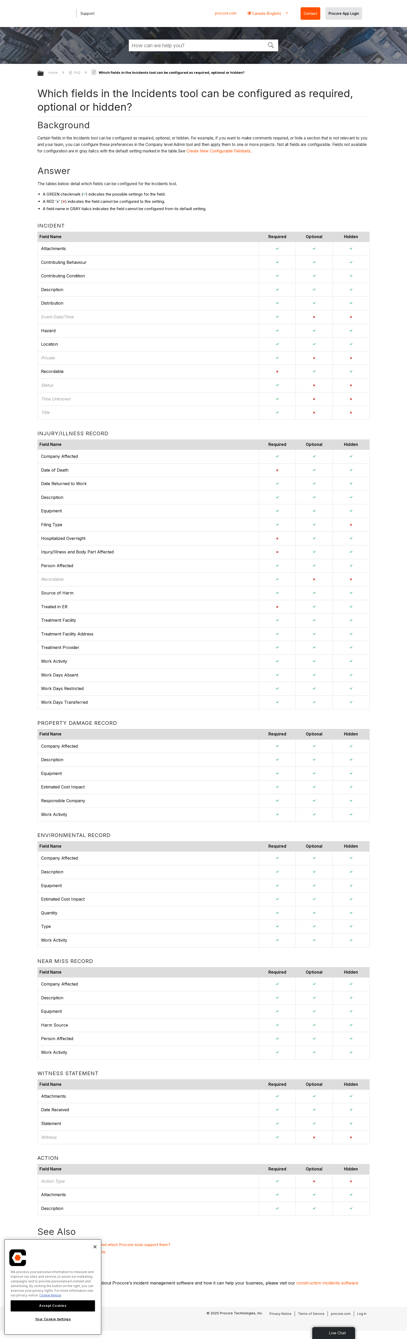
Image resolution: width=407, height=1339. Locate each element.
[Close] (95, 1247)
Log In (362, 1314)
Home (54, 72)
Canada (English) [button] (266, 13)
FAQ (75, 72)
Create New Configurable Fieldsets (218, 151)
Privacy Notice (280, 1314)
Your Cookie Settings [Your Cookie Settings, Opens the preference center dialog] (53, 1319)
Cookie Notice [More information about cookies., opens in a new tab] (50, 1295)
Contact (310, 13)
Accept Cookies (52, 1306)
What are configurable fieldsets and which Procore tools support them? (106, 1244)
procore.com (225, 13)
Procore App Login (344, 13)
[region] (52, 1287)
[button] (271, 44)
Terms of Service (311, 1314)
